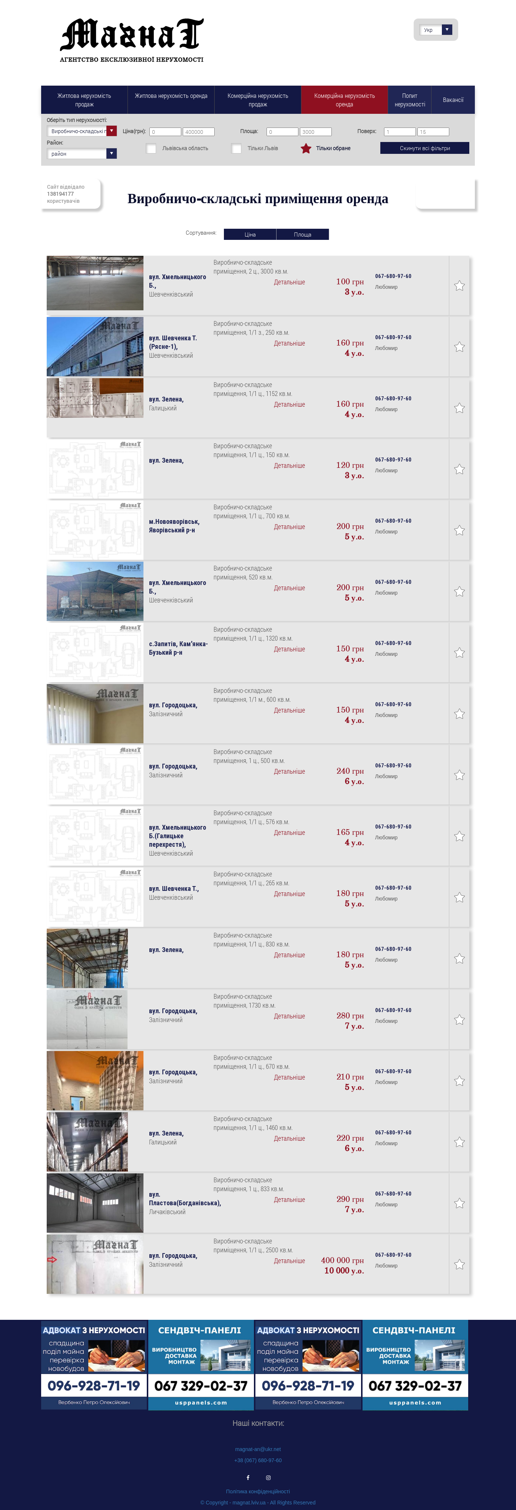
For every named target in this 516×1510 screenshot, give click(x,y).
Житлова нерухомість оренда (171, 95)
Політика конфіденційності (258, 1491)
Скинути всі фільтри (425, 148)
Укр (438, 29)
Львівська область (185, 148)
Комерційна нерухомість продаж (258, 99)
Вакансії (453, 99)
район (84, 153)
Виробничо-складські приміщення (84, 130)
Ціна (250, 234)
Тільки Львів (263, 148)
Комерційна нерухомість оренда (344, 99)
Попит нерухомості (410, 99)
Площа (302, 234)
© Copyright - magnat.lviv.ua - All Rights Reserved (258, 1503)
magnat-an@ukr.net (258, 1449)
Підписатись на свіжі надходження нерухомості (445, 193)
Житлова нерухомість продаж (84, 99)
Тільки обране (333, 148)
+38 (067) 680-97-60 (258, 1460)
